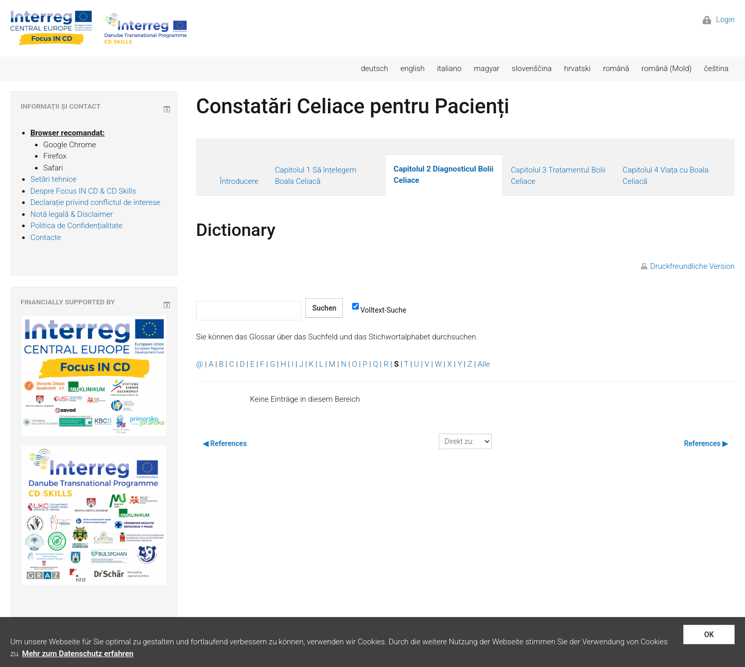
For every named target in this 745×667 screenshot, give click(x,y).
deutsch (374, 68)
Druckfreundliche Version (692, 266)
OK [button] (709, 634)
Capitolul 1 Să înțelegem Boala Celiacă (315, 175)
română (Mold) (666, 68)
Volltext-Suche (379, 309)
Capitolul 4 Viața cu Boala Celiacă (665, 175)
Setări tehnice (53, 179)
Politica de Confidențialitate (76, 225)
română (616, 68)
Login (719, 19)
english (413, 68)
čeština (716, 68)
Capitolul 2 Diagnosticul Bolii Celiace (444, 174)
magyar (486, 68)
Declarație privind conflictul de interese (95, 202)
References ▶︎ (706, 443)
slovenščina (531, 68)
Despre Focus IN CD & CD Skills (83, 191)
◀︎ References (225, 443)
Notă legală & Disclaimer (71, 214)
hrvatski (577, 68)
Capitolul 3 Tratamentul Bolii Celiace (558, 175)
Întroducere (239, 181)
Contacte (45, 237)
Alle (484, 364)
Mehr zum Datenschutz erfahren (77, 653)
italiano (449, 68)
